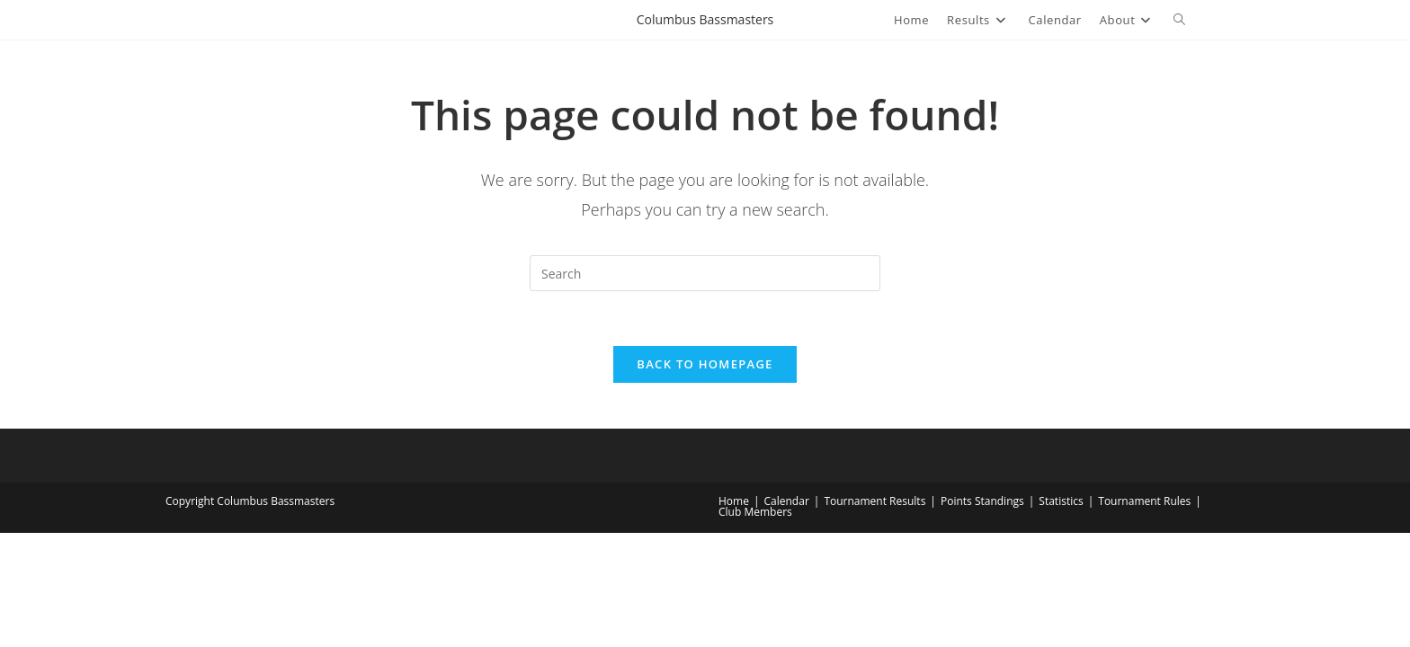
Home (733, 501)
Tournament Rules (1144, 501)
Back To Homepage (704, 364)
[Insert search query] (705, 273)
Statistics (1061, 501)
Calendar (786, 501)
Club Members (755, 511)
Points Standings (982, 501)
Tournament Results (874, 501)
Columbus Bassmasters (705, 19)
